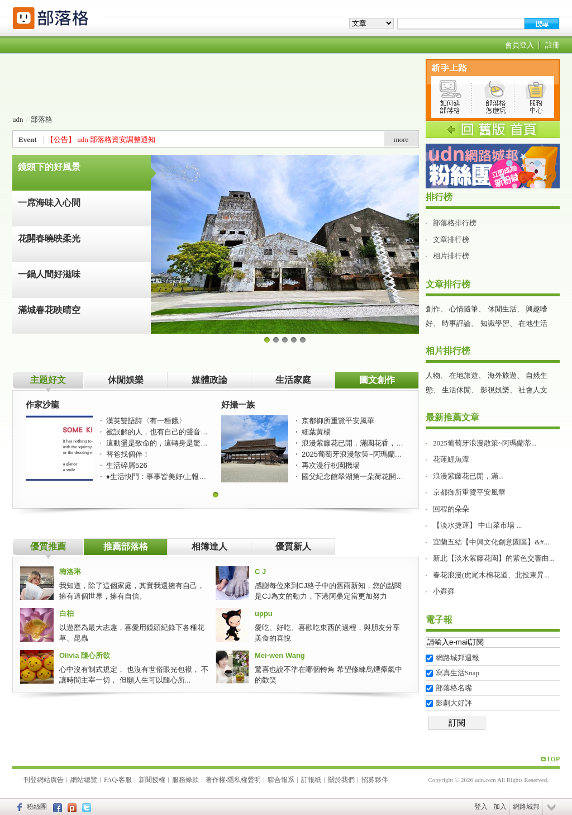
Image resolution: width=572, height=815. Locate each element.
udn (17, 119)
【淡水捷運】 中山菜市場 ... (477, 525)
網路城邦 (526, 807)
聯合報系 (281, 780)
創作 (433, 309)
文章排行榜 (451, 239)
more (401, 139)
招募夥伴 (374, 780)
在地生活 (532, 323)
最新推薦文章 (452, 417)
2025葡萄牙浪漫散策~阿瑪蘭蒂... (485, 443)
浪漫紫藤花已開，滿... (468, 476)
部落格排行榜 (454, 223)
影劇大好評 (454, 703)
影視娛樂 (494, 390)
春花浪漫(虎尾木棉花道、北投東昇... (491, 575)
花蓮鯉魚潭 (451, 459)
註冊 (552, 45)
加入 (500, 807)
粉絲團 (37, 807)
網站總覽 (83, 780)
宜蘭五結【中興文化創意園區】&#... (491, 542)
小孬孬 (444, 591)
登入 (481, 807)
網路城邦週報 (457, 657)
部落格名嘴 (454, 688)
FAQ (110, 780)
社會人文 (532, 390)
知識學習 (494, 323)
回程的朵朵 (451, 509)
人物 (433, 375)
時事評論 (456, 323)
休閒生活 (502, 309)
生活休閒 (456, 390)
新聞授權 (152, 780)
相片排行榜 (451, 256)
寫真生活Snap (457, 673)
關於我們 (341, 780)
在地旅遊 (463, 375)
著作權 (216, 780)
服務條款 (185, 780)
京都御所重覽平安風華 (469, 492)
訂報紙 (311, 780)
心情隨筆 (463, 309)
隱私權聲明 (244, 780)
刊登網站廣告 (43, 780)
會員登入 (519, 45)
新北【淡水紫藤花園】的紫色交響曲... (494, 558)
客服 (125, 780)
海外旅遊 (502, 375)
